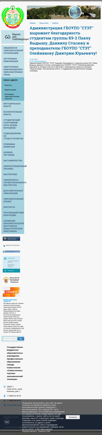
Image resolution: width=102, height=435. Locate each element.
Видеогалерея (10, 90)
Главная (33, 23)
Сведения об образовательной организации (13, 50)
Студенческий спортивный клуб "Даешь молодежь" (12, 124)
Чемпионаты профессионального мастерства (14, 182)
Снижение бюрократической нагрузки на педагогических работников (14, 225)
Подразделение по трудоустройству (13, 136)
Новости (8, 85)
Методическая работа (12, 104)
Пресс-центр (11, 80)
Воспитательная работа (13, 113)
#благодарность (40, 61)
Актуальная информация (11, 59)
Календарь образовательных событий (12, 96)
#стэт (32, 61)
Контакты (9, 207)
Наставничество (13, 160)
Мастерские (10, 174)
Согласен (73, 417)
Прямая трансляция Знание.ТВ (10, 300)
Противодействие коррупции (14, 213)
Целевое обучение (9, 153)
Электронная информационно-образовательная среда (13, 70)
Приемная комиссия (9, 145)
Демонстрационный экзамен (14, 167)
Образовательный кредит (13, 200)
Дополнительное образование (13, 192)
